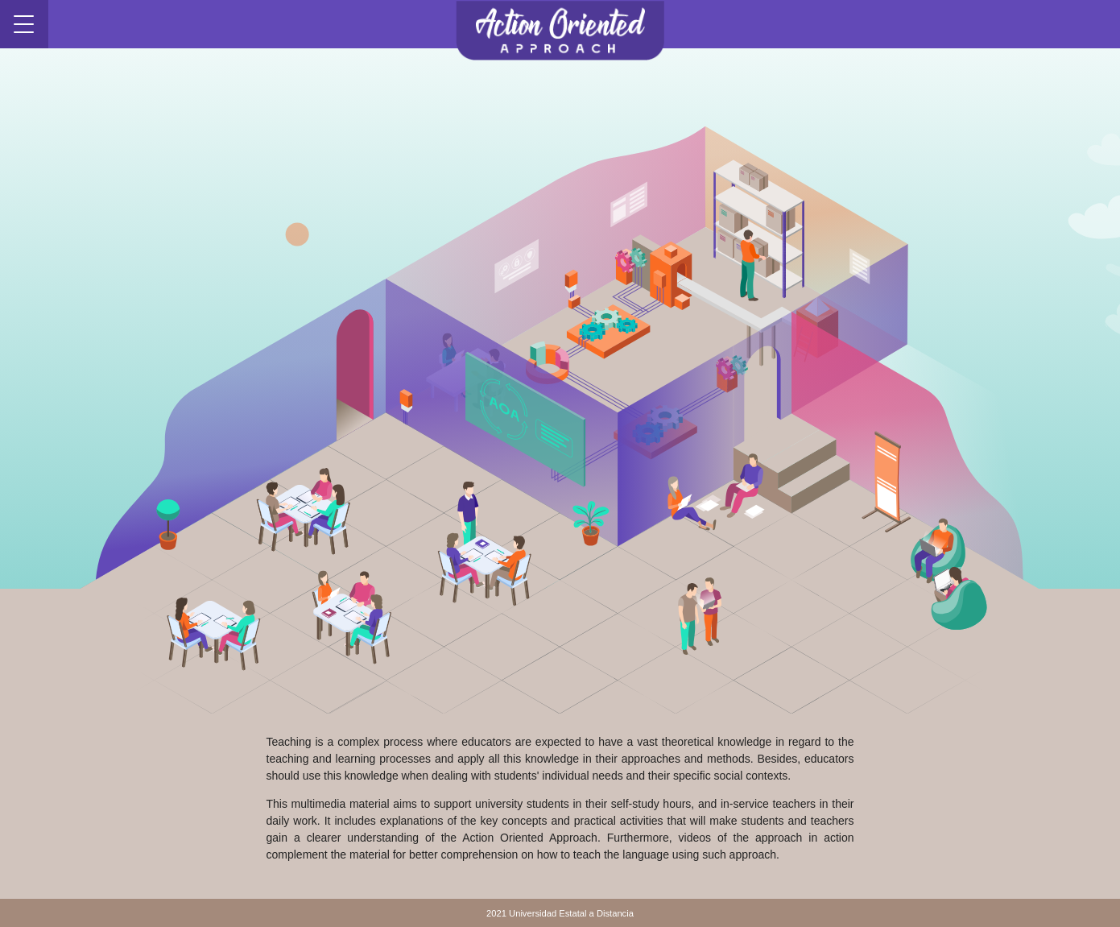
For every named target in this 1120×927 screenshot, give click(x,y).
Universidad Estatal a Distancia (571, 913)
